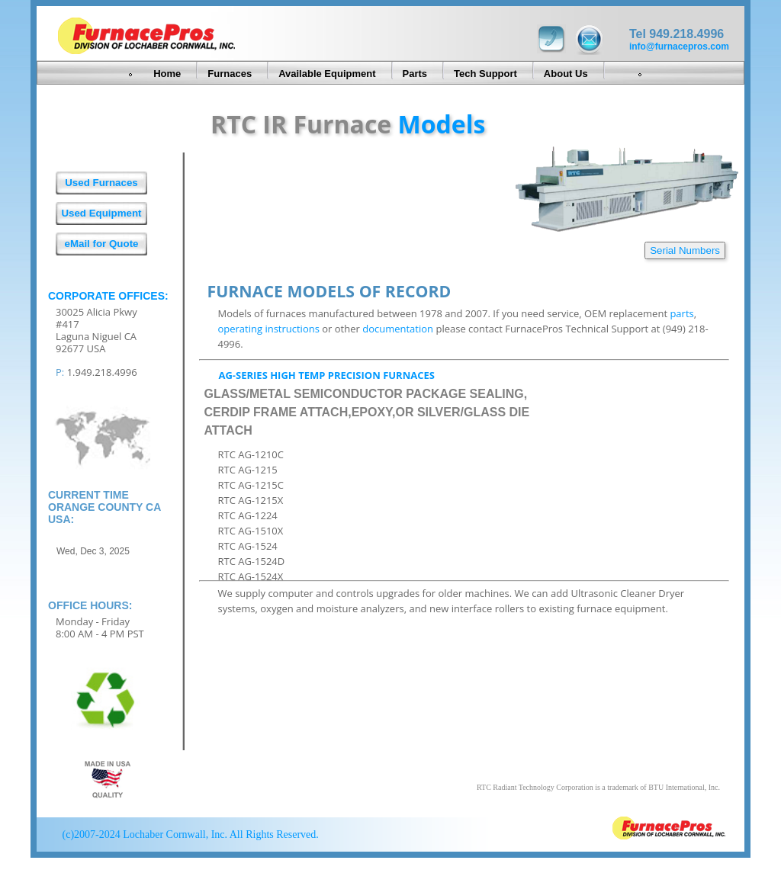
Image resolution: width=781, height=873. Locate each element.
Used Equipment (101, 213)
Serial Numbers (685, 250)
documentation (397, 328)
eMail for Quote (101, 243)
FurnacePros (668, 830)
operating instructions (268, 328)
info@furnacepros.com (679, 46)
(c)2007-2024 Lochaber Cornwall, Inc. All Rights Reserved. (189, 834)
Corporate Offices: (108, 296)
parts (681, 313)
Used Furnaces (101, 182)
